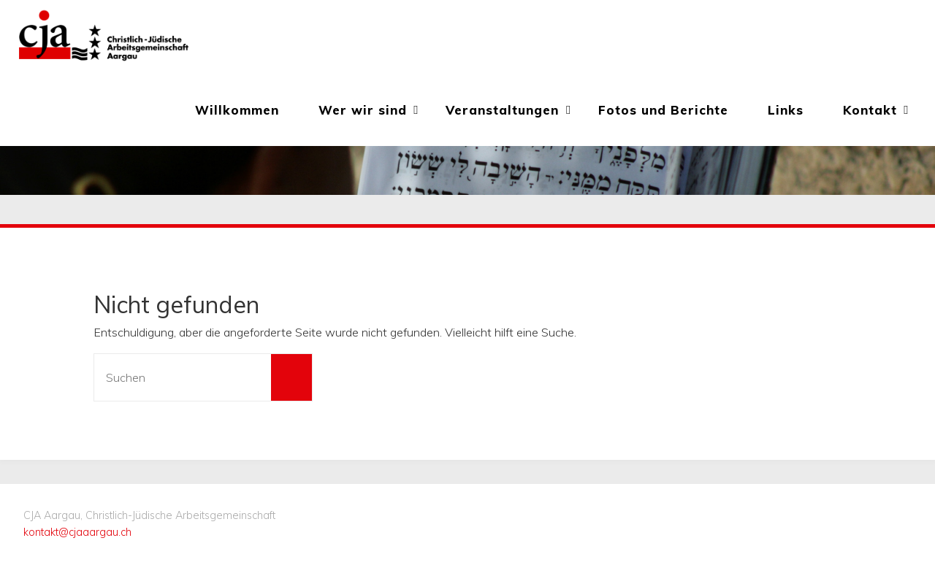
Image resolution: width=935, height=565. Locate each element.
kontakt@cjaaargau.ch (77, 532)
